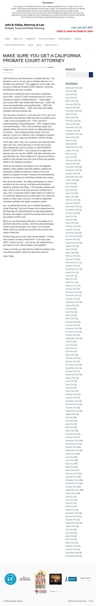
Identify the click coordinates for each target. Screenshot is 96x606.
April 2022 (70, 144)
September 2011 (72, 490)
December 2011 (72, 480)
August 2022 (71, 137)
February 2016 (72, 322)
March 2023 (70, 117)
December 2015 (72, 328)
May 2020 (70, 190)
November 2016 (72, 295)
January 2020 (71, 203)
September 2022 (72, 134)
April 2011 (70, 506)
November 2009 (72, 556)
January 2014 (71, 398)
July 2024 (70, 91)
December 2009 (72, 552)
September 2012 (72, 450)
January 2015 (71, 361)
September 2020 (72, 177)
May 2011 (70, 503)
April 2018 (70, 249)
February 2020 (72, 200)
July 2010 (70, 529)
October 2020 (71, 173)
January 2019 (71, 229)
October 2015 (71, 335)
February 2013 (72, 434)
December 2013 (72, 401)
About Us (18, 39)
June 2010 (70, 533)
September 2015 (72, 338)
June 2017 (70, 276)
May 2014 (70, 384)
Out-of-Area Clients (14, 45)
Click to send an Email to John (75, 31)
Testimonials (64, 39)
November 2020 (72, 170)
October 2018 (71, 239)
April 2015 (70, 351)
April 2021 (70, 157)
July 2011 (70, 496)
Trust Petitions (46, 39)
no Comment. (8, 72)
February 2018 (72, 256)
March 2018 (70, 253)
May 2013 (70, 424)
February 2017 (72, 285)
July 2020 (70, 183)
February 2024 (72, 104)
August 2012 (71, 454)
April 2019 (70, 220)
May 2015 (70, 348)
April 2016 (70, 315)
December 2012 (72, 440)
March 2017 (70, 282)
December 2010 (72, 513)
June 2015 (70, 345)
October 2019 (71, 213)
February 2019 (72, 226)
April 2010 (70, 539)
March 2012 (70, 470)
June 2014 (70, 381)
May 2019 (70, 216)
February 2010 (72, 546)
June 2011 (70, 500)
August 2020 (71, 180)
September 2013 (72, 411)
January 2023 (71, 124)
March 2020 (70, 197)
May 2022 (70, 140)
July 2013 (70, 417)
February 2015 (72, 358)
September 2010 (72, 523)
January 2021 (71, 163)
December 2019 (72, 206)
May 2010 (70, 536)
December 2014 (72, 365)
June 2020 (70, 187)
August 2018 (71, 246)
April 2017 (70, 279)
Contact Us (50, 45)
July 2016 (70, 309)
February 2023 (72, 121)
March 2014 (70, 391)
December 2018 (72, 233)
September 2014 (72, 374)
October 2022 (71, 131)
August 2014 (71, 378)
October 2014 (71, 371)
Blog (38, 45)
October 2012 (71, 447)
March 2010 (70, 543)
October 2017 (71, 266)
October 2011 (71, 487)
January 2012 (71, 477)
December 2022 (72, 127)
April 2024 (70, 98)
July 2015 (70, 341)
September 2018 (72, 243)
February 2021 (72, 160)
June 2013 (70, 421)
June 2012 (70, 460)
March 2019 (70, 223)
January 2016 (71, 325)
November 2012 (72, 444)
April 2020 (70, 193)
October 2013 (71, 407)
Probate (30, 39)
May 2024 (70, 94)
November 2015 (72, 332)
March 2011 (70, 510)
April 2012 (70, 467)
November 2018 (72, 236)
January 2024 (71, 107)
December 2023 (72, 111)
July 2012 (70, 457)
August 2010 (71, 526)
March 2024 (70, 101)
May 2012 (70, 464)
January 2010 (71, 549)
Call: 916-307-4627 (82, 27)
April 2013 (70, 427)
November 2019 (72, 210)
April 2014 (70, 388)
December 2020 (72, 167)
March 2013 (70, 431)
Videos (77, 39)
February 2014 (72, 394)
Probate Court (8, 70)
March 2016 (70, 318)
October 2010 (71, 520)
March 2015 (70, 355)
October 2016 (71, 299)
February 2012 (72, 473)
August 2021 (71, 150)
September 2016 (72, 302)
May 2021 (70, 154)
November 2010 (72, 516)
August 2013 (71, 414)
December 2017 (72, 262)
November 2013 (72, 404)
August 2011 (71, 493)
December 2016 (72, 292)
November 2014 (72, 368)
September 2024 (72, 88)
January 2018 (71, 259)
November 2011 (72, 483)
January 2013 (71, 437)
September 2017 (72, 269)
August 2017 (71, 272)
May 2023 (70, 114)
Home (7, 39)
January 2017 (71, 289)
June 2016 (70, 312)
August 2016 (71, 305)
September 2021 (72, 147)
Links (30, 45)
